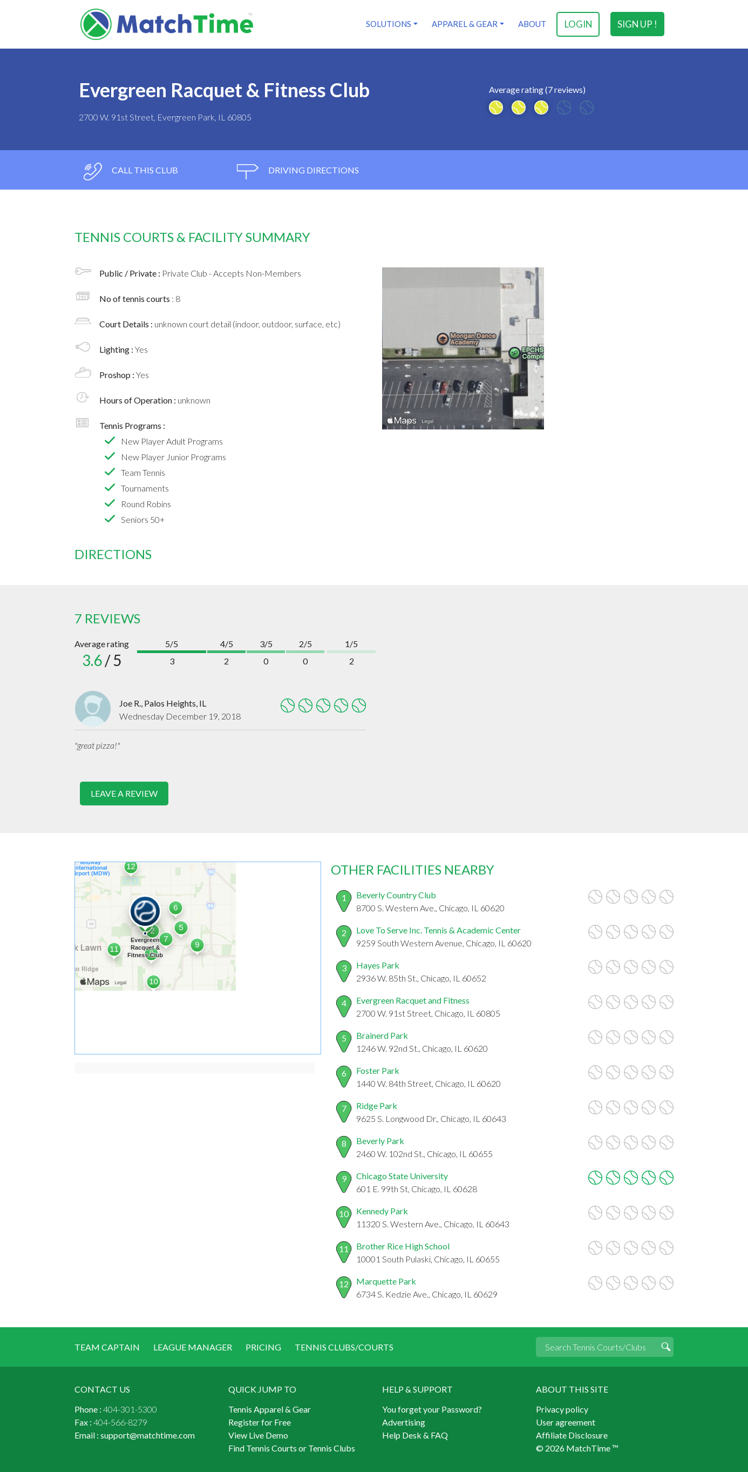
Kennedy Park (382, 1210)
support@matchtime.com (147, 1434)
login (578, 24)
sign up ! (637, 24)
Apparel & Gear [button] (464, 24)
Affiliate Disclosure (572, 1434)
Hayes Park (377, 964)
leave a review (124, 793)
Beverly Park (380, 1140)
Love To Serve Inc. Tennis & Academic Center (438, 929)
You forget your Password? (432, 1408)
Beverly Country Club (396, 894)
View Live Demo (258, 1434)
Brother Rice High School (403, 1245)
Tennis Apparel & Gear (269, 1408)
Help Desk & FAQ (415, 1434)
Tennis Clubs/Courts (344, 1346)
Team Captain (107, 1346)
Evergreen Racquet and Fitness (413, 999)
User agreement (565, 1421)
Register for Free (259, 1421)
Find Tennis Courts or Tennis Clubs (291, 1447)
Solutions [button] (388, 24)
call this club (130, 171)
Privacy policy (562, 1408)
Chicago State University (402, 1175)
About (532, 24)
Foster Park (377, 1070)
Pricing (263, 1346)
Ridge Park (376, 1105)
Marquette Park (386, 1280)
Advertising (403, 1421)
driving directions (298, 171)
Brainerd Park (382, 1035)
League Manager (192, 1346)
